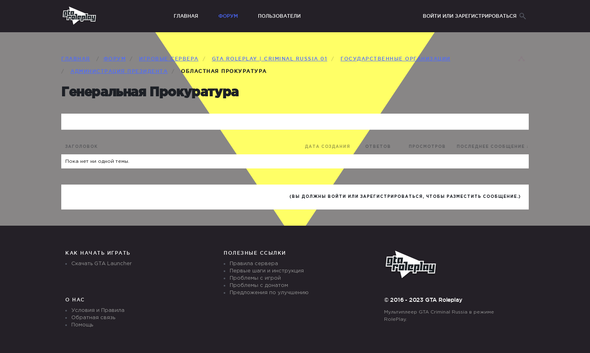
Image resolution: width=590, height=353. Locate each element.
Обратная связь (93, 318)
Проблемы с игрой (255, 278)
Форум (228, 16)
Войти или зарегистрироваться (470, 16)
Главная (186, 16)
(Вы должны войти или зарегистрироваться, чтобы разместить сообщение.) (405, 197)
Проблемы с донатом (259, 285)
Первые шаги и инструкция (267, 271)
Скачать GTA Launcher (101, 264)
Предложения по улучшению (269, 293)
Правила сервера (254, 264)
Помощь (82, 325)
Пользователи (279, 16)
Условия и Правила (98, 310)
